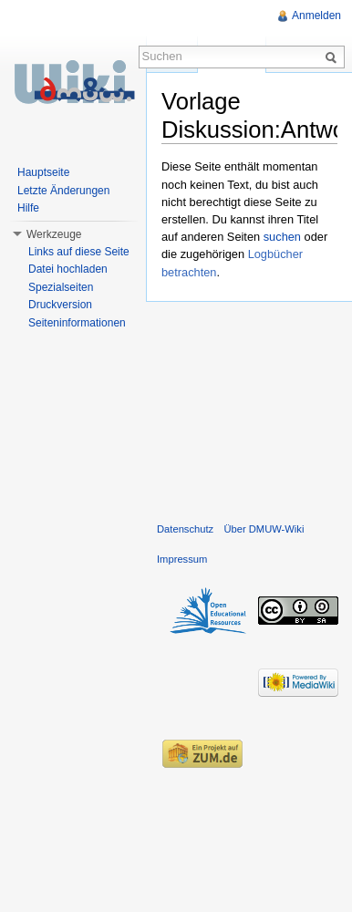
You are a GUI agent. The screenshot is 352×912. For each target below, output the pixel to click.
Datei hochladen (68, 269)
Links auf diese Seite (78, 251)
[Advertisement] (249, 407)
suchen (282, 237)
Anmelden (316, 15)
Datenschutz (185, 528)
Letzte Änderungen (63, 190)
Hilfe (28, 208)
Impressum (182, 559)
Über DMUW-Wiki (263, 528)
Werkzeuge (53, 234)
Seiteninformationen (77, 322)
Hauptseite (43, 172)
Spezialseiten (60, 287)
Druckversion (60, 304)
